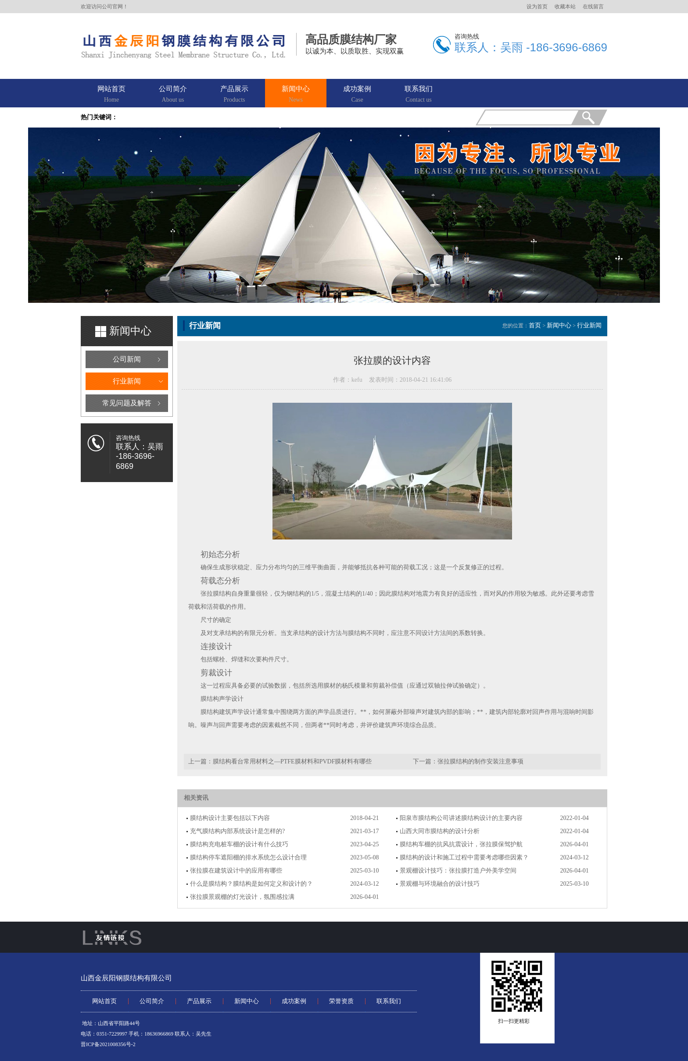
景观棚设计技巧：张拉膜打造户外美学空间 (458, 870)
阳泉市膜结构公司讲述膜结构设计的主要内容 (461, 818)
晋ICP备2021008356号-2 (108, 1044)
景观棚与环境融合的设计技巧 (440, 883)
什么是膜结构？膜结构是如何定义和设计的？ (251, 883)
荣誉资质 (341, 1001)
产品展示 (234, 94)
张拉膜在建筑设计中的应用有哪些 (236, 870)
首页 (535, 325)
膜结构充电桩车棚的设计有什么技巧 (239, 844)
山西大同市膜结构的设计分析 (440, 831)
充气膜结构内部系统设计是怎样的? (237, 831)
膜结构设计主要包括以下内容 (230, 818)
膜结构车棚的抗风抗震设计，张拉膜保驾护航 (461, 844)
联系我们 (419, 94)
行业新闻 (127, 381)
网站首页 (111, 94)
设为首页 (537, 7)
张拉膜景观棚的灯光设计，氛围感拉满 (242, 897)
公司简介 (173, 94)
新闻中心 (296, 94)
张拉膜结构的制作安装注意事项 (480, 761)
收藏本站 (565, 7)
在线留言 (593, 7)
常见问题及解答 (126, 403)
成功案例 (357, 94)
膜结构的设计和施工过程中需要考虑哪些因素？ (464, 857)
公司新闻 (127, 359)
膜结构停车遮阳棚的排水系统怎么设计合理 (248, 857)
